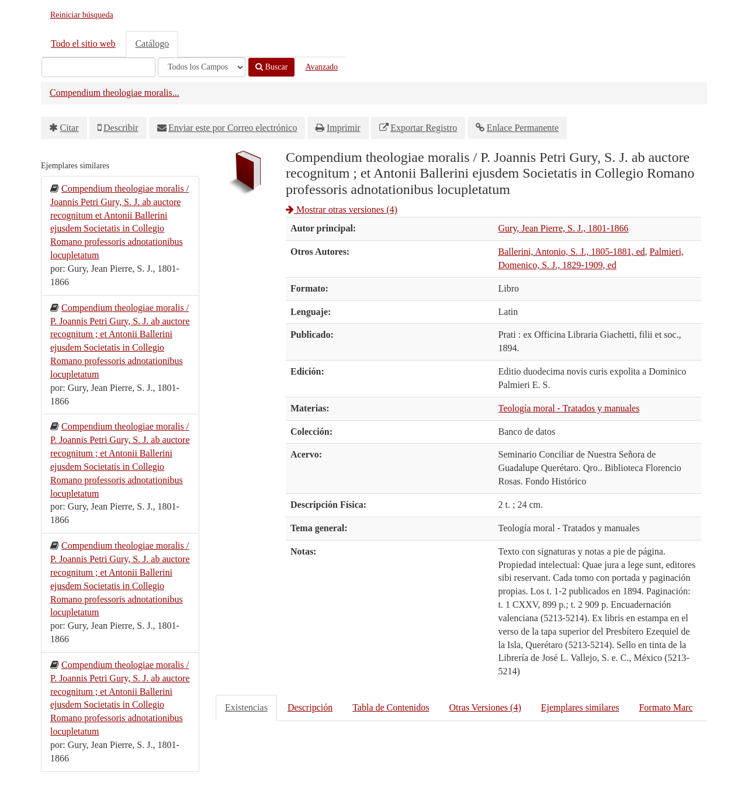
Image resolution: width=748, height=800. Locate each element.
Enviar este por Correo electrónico (232, 128)
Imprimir (344, 128)
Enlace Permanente (523, 128)
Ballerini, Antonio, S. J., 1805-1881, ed (571, 252)
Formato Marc (665, 707)
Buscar (271, 67)
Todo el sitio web (83, 44)
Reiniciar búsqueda (81, 15)
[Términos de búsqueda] (98, 67)
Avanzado (321, 67)
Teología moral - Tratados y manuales (569, 408)
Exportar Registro (423, 128)
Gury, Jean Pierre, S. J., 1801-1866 (563, 228)
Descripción (310, 707)
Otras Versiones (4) (485, 707)
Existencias (246, 707)
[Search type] (201, 67)
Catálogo (152, 44)
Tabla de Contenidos (390, 707)
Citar (69, 128)
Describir (120, 128)
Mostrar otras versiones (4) (341, 209)
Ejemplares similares (580, 707)
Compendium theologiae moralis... (114, 93)
